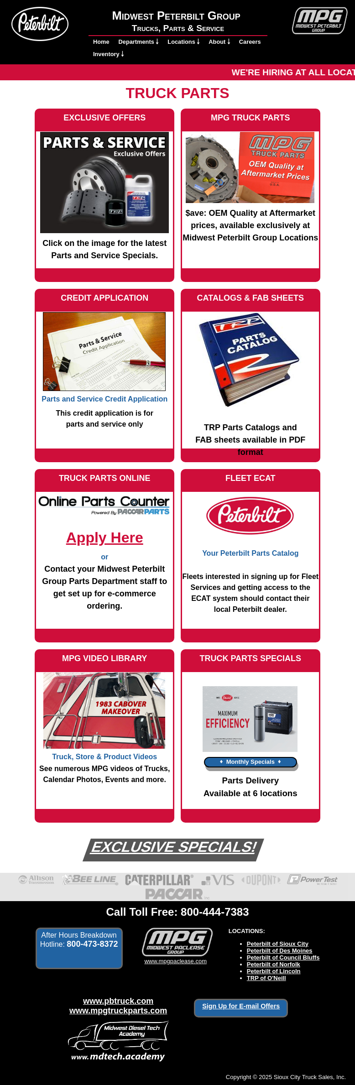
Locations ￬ (183, 41)
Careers (250, 41)
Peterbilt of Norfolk (273, 964)
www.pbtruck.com (118, 1001)
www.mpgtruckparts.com (118, 1010)
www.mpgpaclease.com (175, 958)
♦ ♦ (250, 761)
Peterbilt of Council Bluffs (283, 957)
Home (101, 41)
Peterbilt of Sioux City (277, 943)
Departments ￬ (139, 41)
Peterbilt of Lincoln (274, 971)
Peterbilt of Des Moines (280, 950)
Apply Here (104, 537)
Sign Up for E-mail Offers (241, 1006)
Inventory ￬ (108, 54)
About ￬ (219, 41)
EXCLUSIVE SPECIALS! (174, 847)
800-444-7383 (215, 912)
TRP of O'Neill (266, 978)
